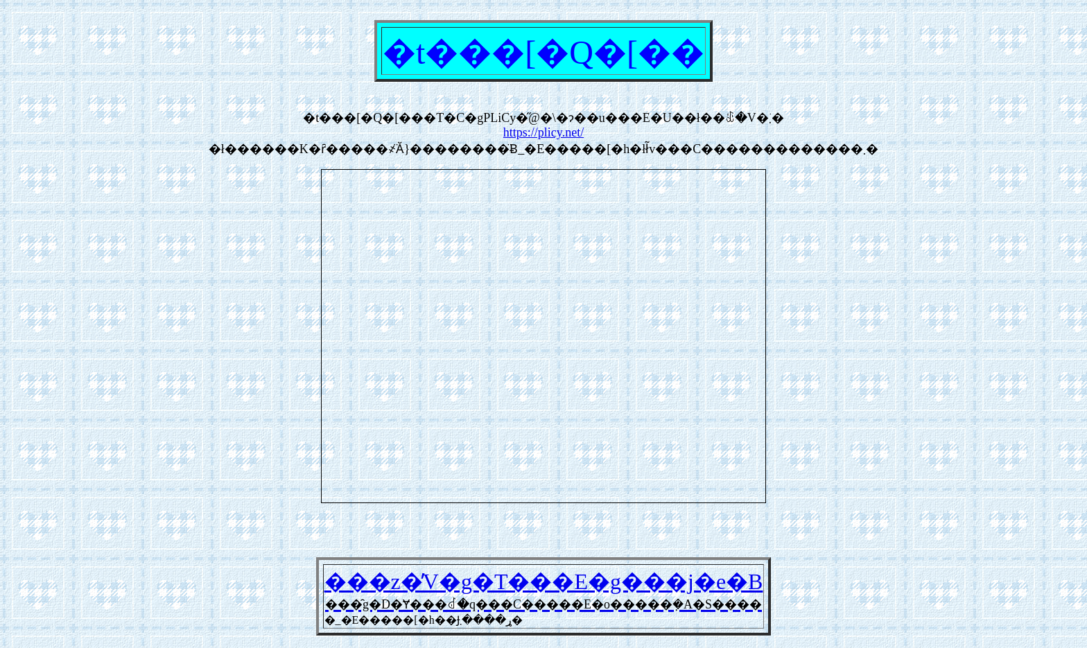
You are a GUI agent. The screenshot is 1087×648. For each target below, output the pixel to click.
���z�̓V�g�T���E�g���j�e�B (543, 581)
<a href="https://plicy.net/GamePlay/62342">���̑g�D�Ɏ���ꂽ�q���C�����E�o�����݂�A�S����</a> (543, 336)
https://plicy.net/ (543, 132)
